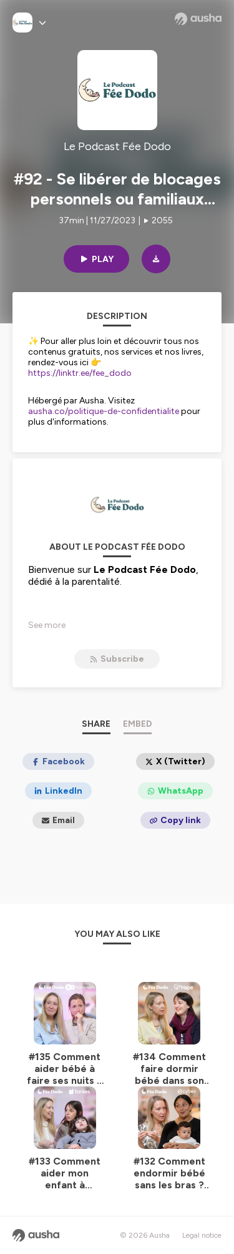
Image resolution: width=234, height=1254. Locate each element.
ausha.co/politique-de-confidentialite (103, 411)
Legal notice (202, 1235)
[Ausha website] (198, 19)
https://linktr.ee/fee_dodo (80, 373)
